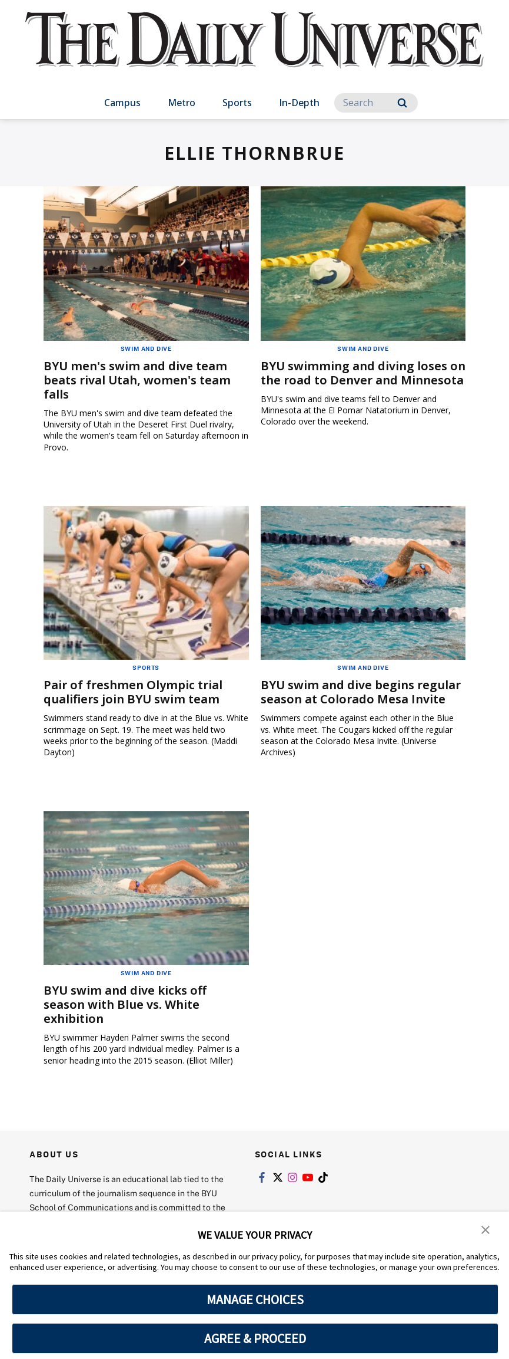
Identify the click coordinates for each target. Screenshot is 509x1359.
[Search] (376, 103)
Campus (122, 102)
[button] (485, 1229)
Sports (237, 102)
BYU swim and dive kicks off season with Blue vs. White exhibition (125, 1004)
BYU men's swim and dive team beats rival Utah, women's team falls (137, 380)
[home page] (254, 51)
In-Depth (299, 102)
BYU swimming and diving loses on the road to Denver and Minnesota (363, 373)
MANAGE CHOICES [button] (255, 1299)
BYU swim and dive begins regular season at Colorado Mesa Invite (361, 692)
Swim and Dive (146, 348)
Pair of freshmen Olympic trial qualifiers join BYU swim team (133, 692)
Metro (181, 102)
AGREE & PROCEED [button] (255, 1338)
